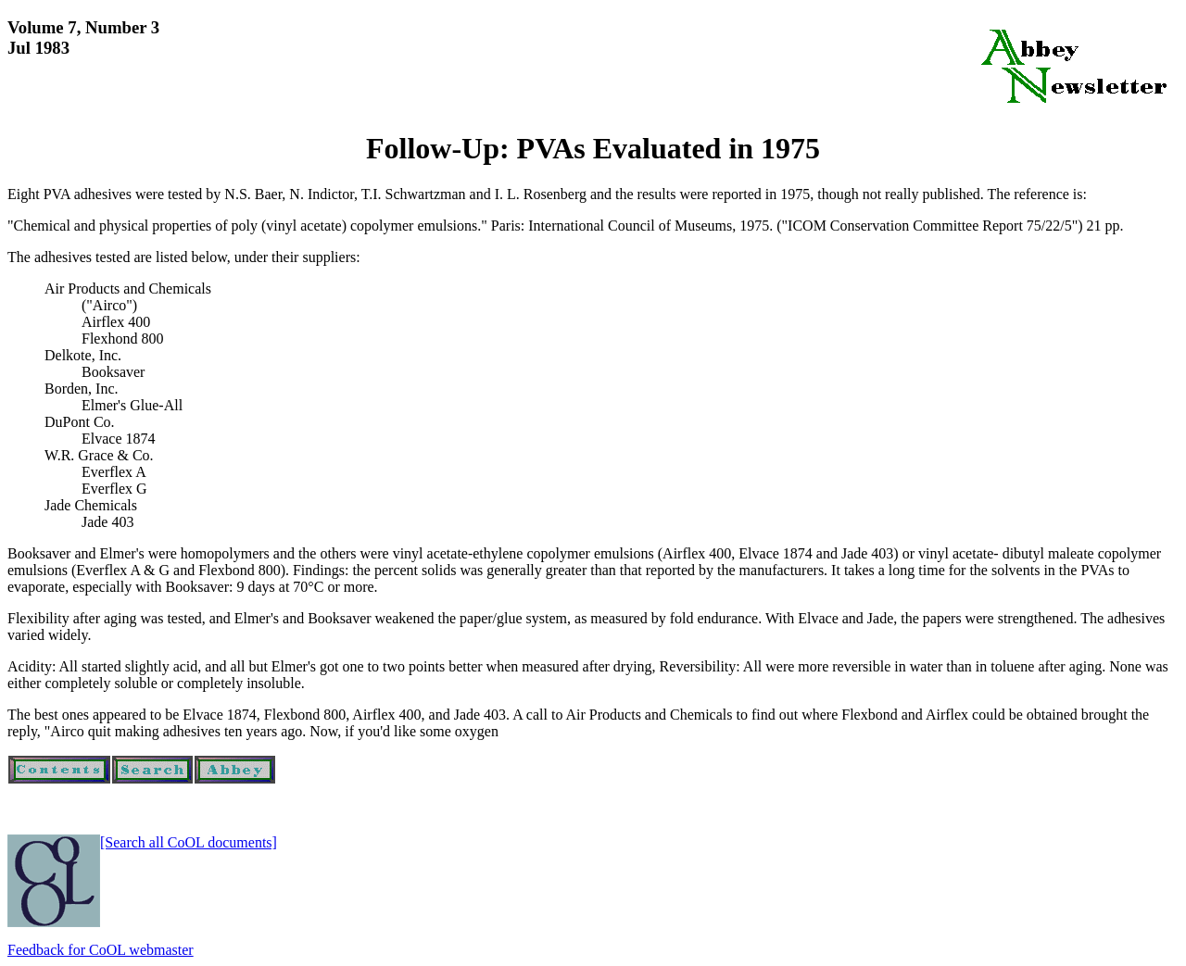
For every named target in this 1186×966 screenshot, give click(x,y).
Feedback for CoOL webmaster (100, 950)
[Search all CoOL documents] (188, 842)
